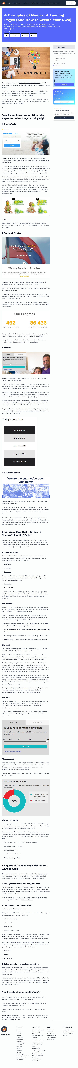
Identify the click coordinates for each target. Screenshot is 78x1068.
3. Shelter (56, 61)
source (4, 219)
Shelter (4, 378)
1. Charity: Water (58, 56)
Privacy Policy (50, 1039)
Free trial (70, 3)
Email (33, 35)
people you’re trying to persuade (13, 936)
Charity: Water (6, 158)
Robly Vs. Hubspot (36, 1051)
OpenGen (19, 1035)
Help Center (50, 1033)
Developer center (67, 1030)
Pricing (18, 1030)
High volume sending (68, 1032)
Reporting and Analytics (23, 1055)
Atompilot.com (15, 1019)
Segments (19, 1046)
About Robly (5, 1034)
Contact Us (50, 1030)
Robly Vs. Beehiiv (36, 1059)
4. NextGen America (59, 63)
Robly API (65, 1035)
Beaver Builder (9, 588)
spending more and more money (30, 83)
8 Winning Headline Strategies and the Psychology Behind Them (25, 636)
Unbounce (7, 572)
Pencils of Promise (8, 282)
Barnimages (8, 958)
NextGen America (7, 501)
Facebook (15, 35)
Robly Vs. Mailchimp (37, 1043)
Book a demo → (64, 117)
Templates (19, 1050)
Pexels (6, 954)
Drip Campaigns (21, 1043)
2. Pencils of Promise (59, 58)
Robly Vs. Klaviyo (36, 1060)
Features (19, 1032)
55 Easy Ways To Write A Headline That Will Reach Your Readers (25, 639)
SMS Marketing (20, 1041)
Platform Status (51, 1035)
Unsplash (7, 951)
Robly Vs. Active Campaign (39, 1050)
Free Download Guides (38, 1030)
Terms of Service (51, 1037)
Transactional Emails (68, 1033)
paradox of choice (27, 900)
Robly (5, 3)
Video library (35, 1033)
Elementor (7, 584)
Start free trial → (64, 102)
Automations (20, 1039)
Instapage (7, 568)
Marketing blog (36, 1032)
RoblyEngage (20, 1037)
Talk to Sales (50, 1032)
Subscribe (64, 84)
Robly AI (19, 1033)
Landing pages (20, 1054)
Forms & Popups (21, 1044)
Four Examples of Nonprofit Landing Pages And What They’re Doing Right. (64, 52)
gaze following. (29, 185)
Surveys (19, 1052)
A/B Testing (19, 1048)
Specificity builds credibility (33, 336)
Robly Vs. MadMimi (37, 1053)
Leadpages (7, 564)
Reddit (25, 35)
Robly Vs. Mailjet (36, 1048)
